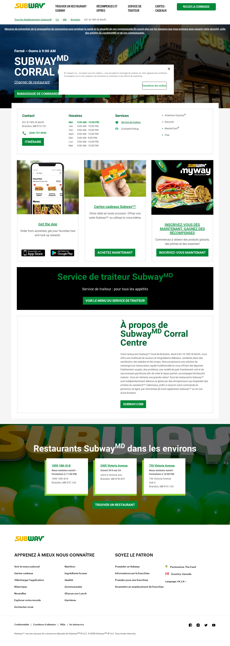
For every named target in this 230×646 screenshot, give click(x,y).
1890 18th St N (61, 465)
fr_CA (174, 581)
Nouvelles (20, 593)
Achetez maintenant (115, 252)
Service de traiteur (131, 122)
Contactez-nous (23, 607)
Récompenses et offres (106, 8)
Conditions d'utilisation (44, 625)
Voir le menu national (27, 567)
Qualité (69, 580)
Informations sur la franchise (132, 573)
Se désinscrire (76, 625)
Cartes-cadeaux (23, 573)
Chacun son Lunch (76, 593)
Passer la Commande (196, 6)
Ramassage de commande (38, 94)
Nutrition (70, 567)
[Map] (64, 364)
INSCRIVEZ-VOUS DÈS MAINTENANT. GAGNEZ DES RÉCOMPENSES (182, 229)
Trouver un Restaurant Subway (71, 8)
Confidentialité (21, 625)
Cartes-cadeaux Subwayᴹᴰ (115, 207)
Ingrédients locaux (76, 573)
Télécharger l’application (29, 580)
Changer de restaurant (32, 82)
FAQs (62, 625)
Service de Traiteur (134, 8)
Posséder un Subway (127, 567)
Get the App (47, 224)
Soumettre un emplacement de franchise (139, 587)
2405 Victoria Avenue (114, 465)
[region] (116, 80)
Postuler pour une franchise (131, 580)
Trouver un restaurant (115, 505)
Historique (20, 587)
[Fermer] (169, 69)
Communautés (73, 587)
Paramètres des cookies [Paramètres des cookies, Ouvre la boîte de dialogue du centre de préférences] (154, 85)
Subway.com (133, 404)
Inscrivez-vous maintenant (182, 252)
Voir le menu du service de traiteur (115, 300)
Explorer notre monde (27, 600)
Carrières (70, 600)
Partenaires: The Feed (183, 567)
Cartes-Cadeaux (161, 8)
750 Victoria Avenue (162, 465)
